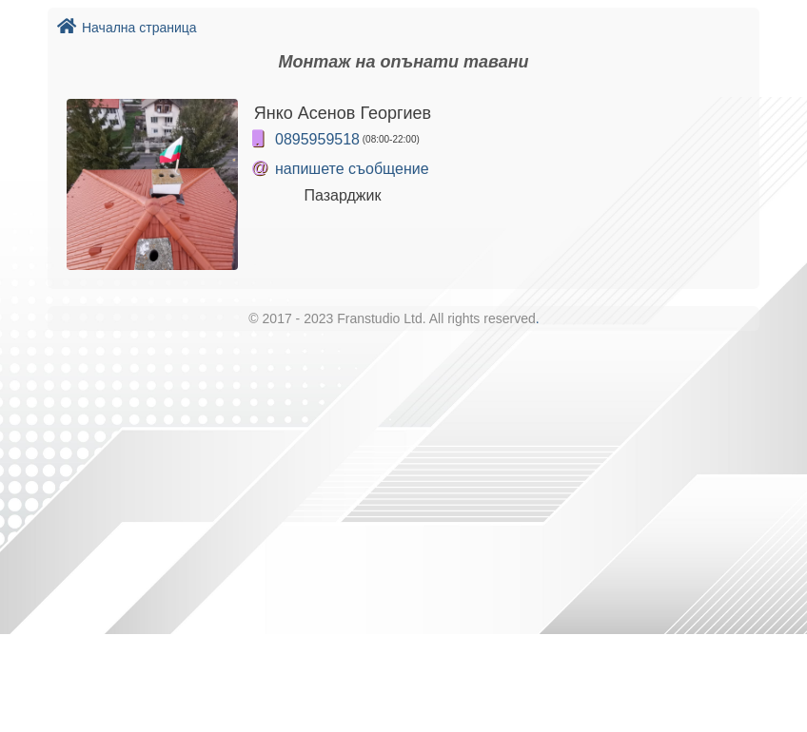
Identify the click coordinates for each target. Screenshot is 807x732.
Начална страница (127, 27)
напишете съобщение (352, 169)
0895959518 (317, 139)
